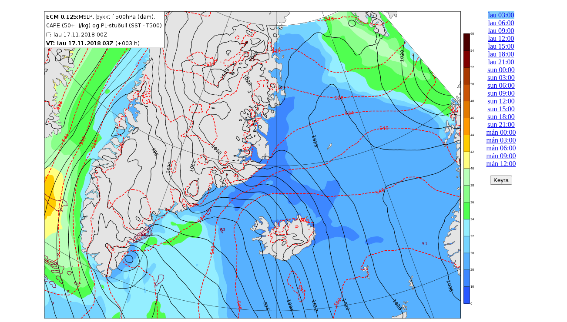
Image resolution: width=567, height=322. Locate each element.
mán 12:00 (501, 163)
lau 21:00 (501, 62)
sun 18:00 (501, 116)
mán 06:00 (501, 148)
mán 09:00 (501, 155)
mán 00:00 (501, 132)
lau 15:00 (501, 46)
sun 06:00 (501, 85)
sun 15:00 (501, 109)
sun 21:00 (501, 124)
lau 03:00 (501, 15)
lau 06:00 (501, 23)
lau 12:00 (501, 38)
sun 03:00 (501, 77)
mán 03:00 (501, 140)
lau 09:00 (501, 30)
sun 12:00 (501, 101)
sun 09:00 (501, 93)
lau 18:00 (501, 54)
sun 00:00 (501, 69)
